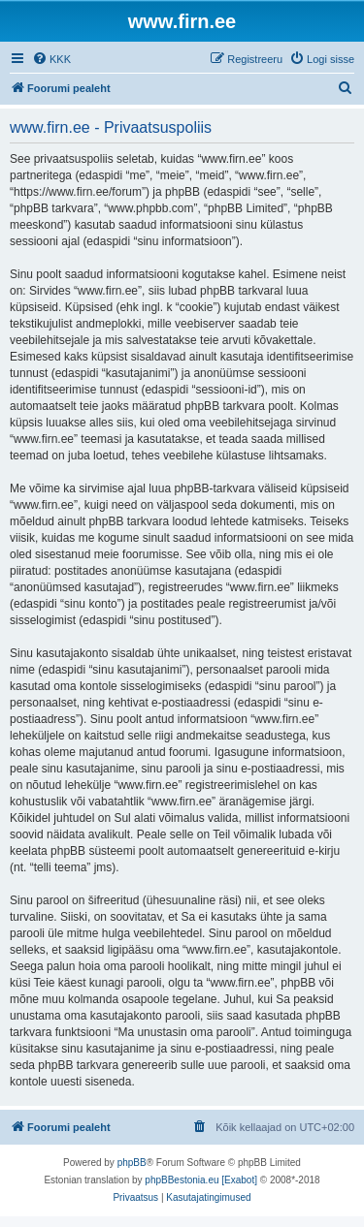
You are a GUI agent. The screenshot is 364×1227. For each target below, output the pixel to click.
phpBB (132, 1162)
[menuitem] (51, 59)
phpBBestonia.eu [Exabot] (201, 1180)
